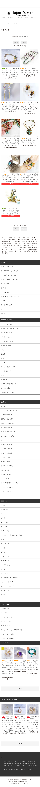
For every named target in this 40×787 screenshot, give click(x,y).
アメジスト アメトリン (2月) (9, 411)
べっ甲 (3, 548)
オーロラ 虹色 (5, 565)
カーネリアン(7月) (6, 445)
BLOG (5, 769)
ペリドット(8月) (11, 457)
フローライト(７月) (7, 453)
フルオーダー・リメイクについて (11, 630)
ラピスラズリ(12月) (7, 487)
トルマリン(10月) (6, 474)
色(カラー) (7, 24)
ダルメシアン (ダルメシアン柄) (10, 578)
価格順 (21, 36)
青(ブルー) (10, 527)
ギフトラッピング (6, 617)
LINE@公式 (22, 769)
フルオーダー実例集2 (7, 638)
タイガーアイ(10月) (7, 466)
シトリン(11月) (5, 479)
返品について (18, 764)
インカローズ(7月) (6, 449)
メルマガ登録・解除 (13, 769)
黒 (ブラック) (5, 573)
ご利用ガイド (5, 609)
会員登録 (18, 766)
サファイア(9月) (6, 462)
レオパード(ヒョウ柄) (13, 586)
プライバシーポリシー (9, 766)
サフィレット (5, 561)
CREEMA (29, 769)
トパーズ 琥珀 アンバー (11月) (10, 483)
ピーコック (4, 569)
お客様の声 (33, 766)
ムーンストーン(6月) (7, 436)
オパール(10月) (5, 470)
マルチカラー (15, 24)
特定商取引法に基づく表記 (29, 764)
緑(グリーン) (5, 531)
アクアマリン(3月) (6, 415)
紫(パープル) (5, 522)
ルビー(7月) (4, 440)
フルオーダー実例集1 (7, 634)
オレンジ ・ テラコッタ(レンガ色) (11, 535)
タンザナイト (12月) (13, 491)
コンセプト (10, 761)
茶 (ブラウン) (5, 544)
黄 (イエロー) (5, 539)
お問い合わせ (25, 766)
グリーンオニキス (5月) (8, 432)
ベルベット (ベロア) (7, 582)
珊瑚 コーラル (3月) (7, 419)
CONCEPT (4, 613)
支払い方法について (30, 761)
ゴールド (4, 552)
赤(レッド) (4, 514)
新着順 (26, 36)
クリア (3, 505)
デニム (3, 595)
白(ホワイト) (5, 510)
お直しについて (6, 626)
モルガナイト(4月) (12, 428)
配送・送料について (8, 764)
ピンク (3, 518)
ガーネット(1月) (6, 406)
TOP (3, 24)
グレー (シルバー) (12, 556)
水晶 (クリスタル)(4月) (8, 423)
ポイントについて (6, 621)
